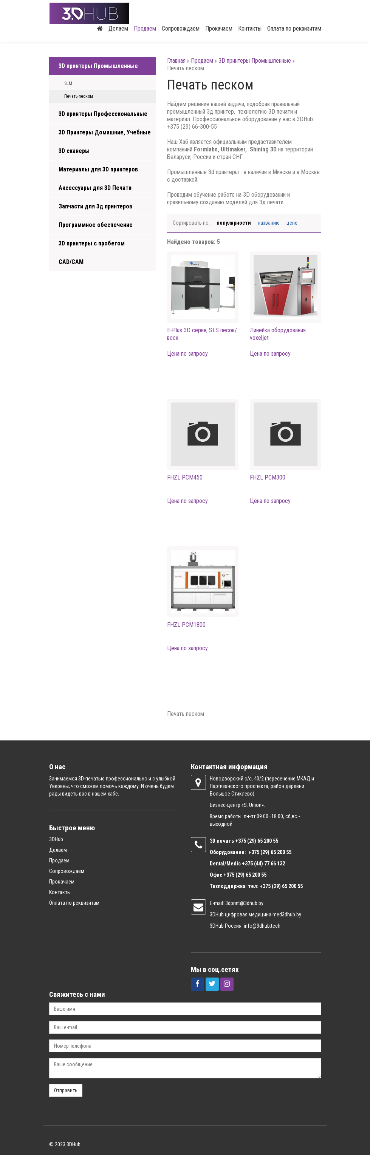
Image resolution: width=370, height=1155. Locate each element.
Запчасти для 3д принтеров (95, 206)
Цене (291, 222)
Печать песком (78, 96)
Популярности (234, 222)
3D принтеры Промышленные (98, 65)
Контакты (250, 28)
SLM (68, 83)
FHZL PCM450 (185, 476)
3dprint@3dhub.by (244, 902)
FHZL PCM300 (267, 476)
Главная (176, 60)
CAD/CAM (71, 261)
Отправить (65, 1090)
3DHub (56, 839)
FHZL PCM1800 (186, 624)
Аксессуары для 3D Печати (95, 187)
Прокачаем (218, 28)
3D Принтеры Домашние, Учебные (105, 132)
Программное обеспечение (96, 224)
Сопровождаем (181, 28)
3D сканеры (74, 150)
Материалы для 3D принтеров (98, 169)
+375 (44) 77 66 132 (263, 863)
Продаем (145, 28)
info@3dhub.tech (262, 925)
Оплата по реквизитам (294, 28)
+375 (241, 840)
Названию (269, 222)
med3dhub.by (286, 914)
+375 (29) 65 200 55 (244, 874)
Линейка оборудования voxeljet (278, 333)
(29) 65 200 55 (262, 840)
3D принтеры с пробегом (92, 243)
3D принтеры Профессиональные (103, 113)
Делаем (118, 28)
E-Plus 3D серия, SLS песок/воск (202, 333)
